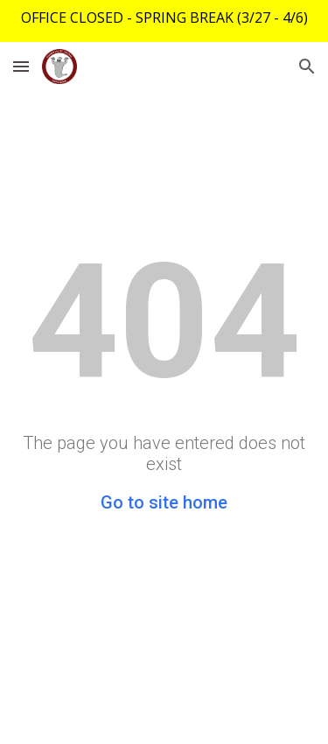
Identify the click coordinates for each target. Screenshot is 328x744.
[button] (21, 66)
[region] (164, 21)
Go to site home (164, 502)
